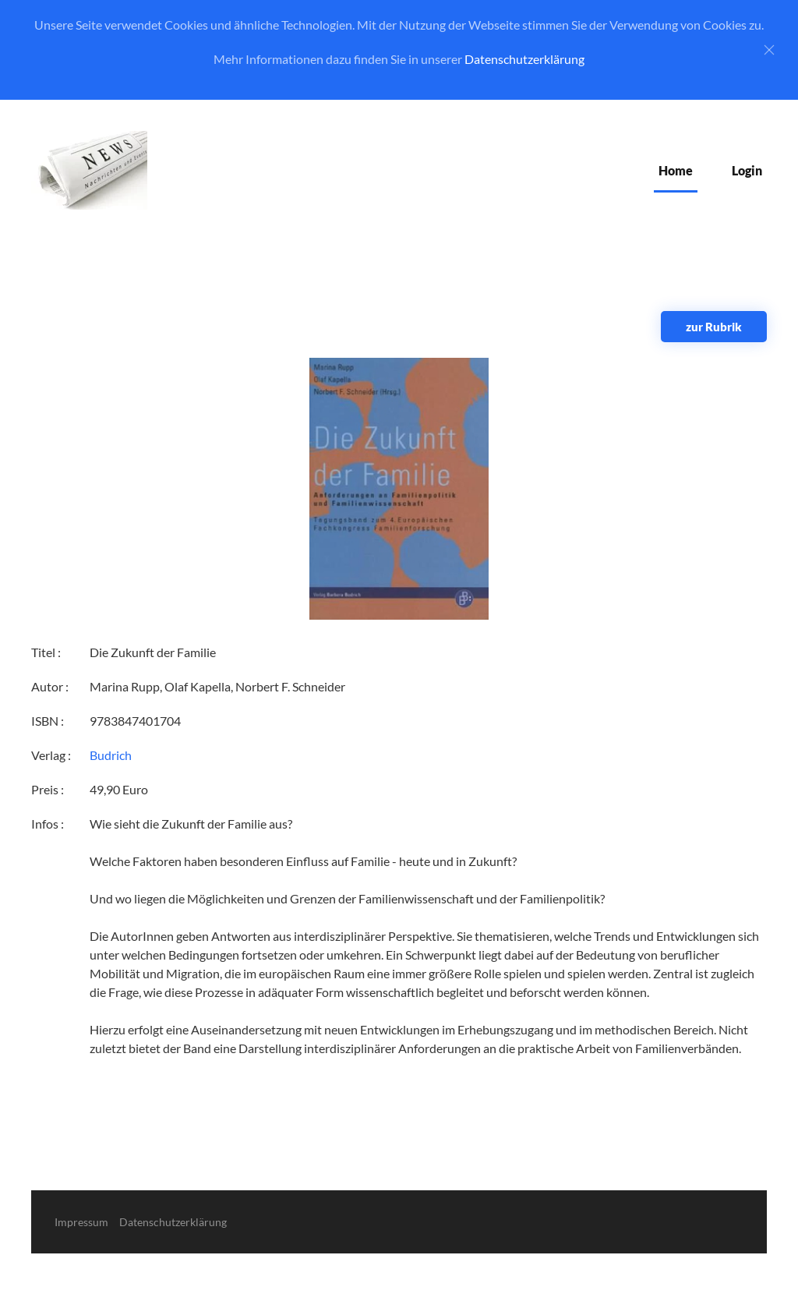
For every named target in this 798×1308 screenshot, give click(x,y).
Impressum (81, 1221)
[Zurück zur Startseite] (89, 170)
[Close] (769, 49)
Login (747, 170)
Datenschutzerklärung (524, 58)
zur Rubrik (714, 327)
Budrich (111, 755)
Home (676, 170)
